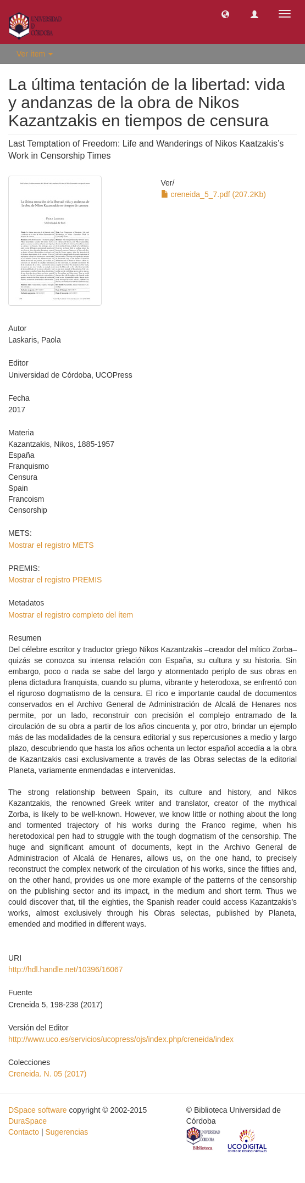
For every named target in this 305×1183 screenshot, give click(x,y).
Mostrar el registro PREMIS (55, 579)
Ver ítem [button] (34, 53)
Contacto (23, 1132)
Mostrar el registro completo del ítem (70, 614)
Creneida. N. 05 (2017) (47, 1073)
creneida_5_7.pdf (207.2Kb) (213, 194)
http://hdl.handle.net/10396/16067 (65, 969)
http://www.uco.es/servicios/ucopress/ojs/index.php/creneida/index (121, 1039)
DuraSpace (27, 1121)
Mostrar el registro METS (51, 545)
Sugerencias (66, 1132)
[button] (225, 13)
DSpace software (37, 1110)
